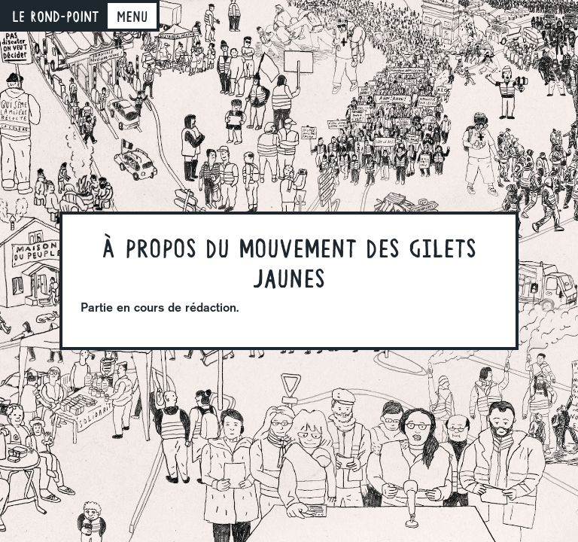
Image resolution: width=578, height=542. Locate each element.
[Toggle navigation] (132, 16)
